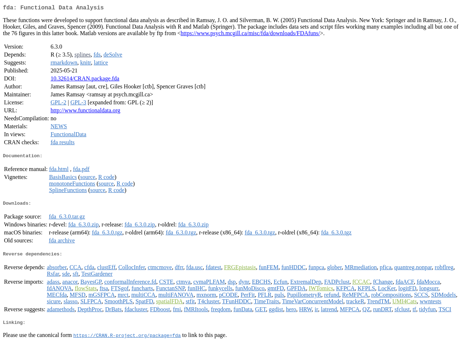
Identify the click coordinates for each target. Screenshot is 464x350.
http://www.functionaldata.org (85, 112)
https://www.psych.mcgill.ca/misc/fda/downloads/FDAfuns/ (250, 35)
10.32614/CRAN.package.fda (84, 80)
